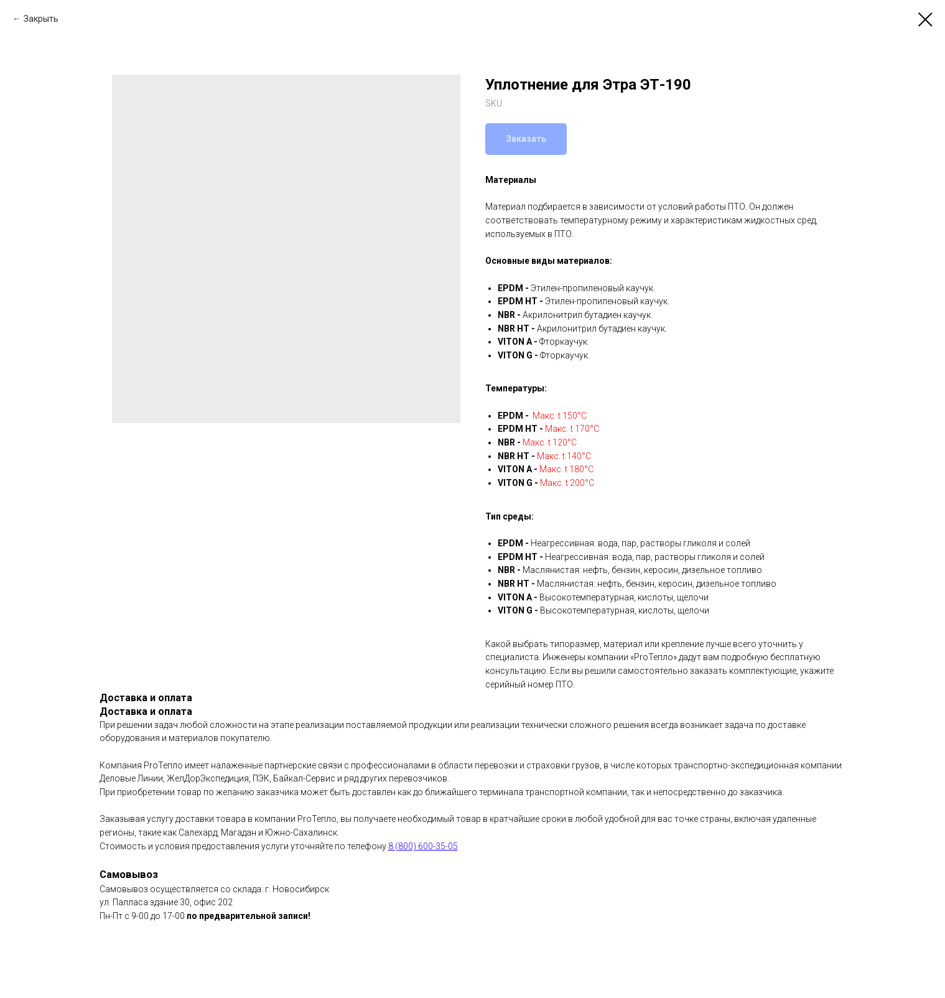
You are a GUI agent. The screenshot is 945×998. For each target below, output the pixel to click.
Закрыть (41, 19)
